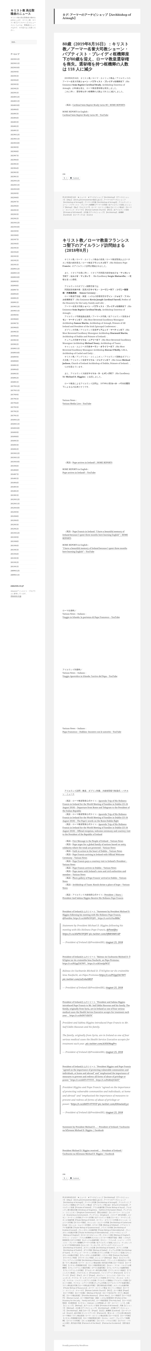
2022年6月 (15, 206)
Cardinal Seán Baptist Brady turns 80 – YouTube (85, 115)
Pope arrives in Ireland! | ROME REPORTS (92, 462)
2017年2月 (15, 411)
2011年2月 (15, 562)
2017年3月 (15, 407)
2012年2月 (15, 529)
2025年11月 (15, 63)
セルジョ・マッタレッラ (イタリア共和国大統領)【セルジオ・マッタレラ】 (97, 1243)
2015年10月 (15, 462)
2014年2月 (15, 491)
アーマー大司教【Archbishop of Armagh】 (101, 202)
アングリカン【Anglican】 (99, 1215)
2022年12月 (15, 181)
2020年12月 (15, 269)
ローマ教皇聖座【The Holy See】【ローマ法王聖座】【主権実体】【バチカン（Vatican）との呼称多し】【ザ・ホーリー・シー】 (97, 1301)
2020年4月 (15, 294)
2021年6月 (15, 243)
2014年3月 (15, 487)
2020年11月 (15, 273)
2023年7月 (15, 155)
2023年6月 (15, 160)
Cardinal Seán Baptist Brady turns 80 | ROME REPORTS (98, 105)
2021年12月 (15, 222)
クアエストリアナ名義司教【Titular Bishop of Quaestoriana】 (96, 1226)
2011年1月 (15, 566)
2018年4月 (15, 369)
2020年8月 (15, 285)
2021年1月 (15, 264)
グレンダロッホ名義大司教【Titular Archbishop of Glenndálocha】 (96, 1231)
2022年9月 (15, 193)
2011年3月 (15, 558)
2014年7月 (15, 474)
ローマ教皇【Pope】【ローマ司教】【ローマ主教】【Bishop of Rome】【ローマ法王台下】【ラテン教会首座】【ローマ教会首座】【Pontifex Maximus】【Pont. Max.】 (96, 1293)
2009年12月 (15, 571)
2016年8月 (15, 436)
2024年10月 (15, 105)
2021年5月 (15, 248)
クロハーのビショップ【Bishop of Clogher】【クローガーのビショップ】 (94, 1233)
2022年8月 (15, 197)
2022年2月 (15, 218)
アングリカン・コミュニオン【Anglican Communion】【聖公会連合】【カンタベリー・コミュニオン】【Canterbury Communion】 (97, 1212)
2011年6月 (15, 545)
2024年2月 (15, 126)
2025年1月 (15, 93)
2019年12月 (15, 306)
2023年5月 (15, 164)
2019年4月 (15, 336)
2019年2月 (15, 344)
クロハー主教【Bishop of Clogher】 (116, 1235)
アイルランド (124, 202)
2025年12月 (15, 59)
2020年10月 (15, 277)
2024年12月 (15, 97)
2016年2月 (15, 449)
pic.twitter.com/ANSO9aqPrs (101, 1043)
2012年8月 (15, 516)
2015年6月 (15, 466)
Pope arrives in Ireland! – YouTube (79, 472)
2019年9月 (15, 315)
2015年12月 (15, 453)
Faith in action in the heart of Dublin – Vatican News (97, 851)
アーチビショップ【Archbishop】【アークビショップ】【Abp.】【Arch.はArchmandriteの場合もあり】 (95, 198)
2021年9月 (15, 231)
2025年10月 (15, 67)
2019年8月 (15, 319)
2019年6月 (15, 327)
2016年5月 (15, 441)
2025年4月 (15, 80)
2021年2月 (15, 260)
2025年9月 (15, 72)
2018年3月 (15, 373)
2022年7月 (15, 202)
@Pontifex (112, 929)
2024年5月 (15, 113)
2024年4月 (15, 118)
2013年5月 (15, 495)
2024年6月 (15, 109)
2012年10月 (15, 508)
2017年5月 (15, 399)
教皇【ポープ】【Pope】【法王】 (92, 1310)
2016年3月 (15, 445)
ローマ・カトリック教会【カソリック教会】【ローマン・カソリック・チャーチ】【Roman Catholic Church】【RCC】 (97, 208)
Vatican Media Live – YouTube (76, 403)
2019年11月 (15, 311)
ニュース (83, 197)
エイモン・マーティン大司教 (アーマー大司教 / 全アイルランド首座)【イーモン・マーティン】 (96, 1216)
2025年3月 (15, 84)
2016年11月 (15, 424)
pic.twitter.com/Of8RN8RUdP (104, 933)
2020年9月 (15, 281)
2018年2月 (15, 378)
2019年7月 (15, 323)
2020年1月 (15, 302)
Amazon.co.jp (16, 596)
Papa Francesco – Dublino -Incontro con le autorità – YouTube (91, 731)
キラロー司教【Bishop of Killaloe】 (105, 1225)
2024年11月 (15, 101)
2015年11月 (15, 457)
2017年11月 (15, 390)
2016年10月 (15, 428)
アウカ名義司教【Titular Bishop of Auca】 (109, 1207)
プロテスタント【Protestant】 (88, 1273)
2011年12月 (15, 533)
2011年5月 (15, 550)
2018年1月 (15, 382)
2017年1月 (15, 415)
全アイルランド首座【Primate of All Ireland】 (101, 1305)
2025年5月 (15, 76)
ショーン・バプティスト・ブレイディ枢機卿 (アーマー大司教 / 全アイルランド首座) (96, 203)
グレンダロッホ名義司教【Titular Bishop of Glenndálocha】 (102, 1230)
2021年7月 (15, 239)
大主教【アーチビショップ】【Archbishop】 (93, 1308)
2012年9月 (15, 512)
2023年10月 (15, 143)
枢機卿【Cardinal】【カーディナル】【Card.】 (93, 213)
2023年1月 (15, 176)
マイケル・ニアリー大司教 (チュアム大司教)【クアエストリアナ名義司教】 (101, 1283)
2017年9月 (15, 394)
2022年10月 (15, 189)
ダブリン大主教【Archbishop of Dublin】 (100, 1247)
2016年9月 (15, 432)
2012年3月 (15, 524)
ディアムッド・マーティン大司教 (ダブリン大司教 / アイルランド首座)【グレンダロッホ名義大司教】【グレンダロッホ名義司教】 (96, 1254)
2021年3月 (15, 256)
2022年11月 (15, 185)
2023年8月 (15, 151)
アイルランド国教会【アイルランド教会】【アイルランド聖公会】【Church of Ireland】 (96, 1203)
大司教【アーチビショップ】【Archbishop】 (100, 212)
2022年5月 (15, 210)
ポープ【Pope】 (89, 1275)
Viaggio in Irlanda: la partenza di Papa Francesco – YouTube (91, 617)
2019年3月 (15, 340)
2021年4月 (15, 252)
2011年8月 (15, 541)
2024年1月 (15, 130)
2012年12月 (15, 499)
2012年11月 (15, 503)
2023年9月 (15, 147)
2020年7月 (15, 290)
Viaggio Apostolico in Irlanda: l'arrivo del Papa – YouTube (89, 676)
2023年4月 (15, 168)
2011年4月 (15, 554)
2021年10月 (15, 227)
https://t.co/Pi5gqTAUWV (112, 974)
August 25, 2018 (114, 942)
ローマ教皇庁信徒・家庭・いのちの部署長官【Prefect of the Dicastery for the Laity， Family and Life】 (94, 1299)
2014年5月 (15, 478)
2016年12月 (15, 420)
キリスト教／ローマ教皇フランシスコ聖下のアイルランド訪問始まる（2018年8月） (95, 245)
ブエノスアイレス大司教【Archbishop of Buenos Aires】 (84, 1260)
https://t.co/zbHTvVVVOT (84, 1103)
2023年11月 (15, 139)
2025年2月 (15, 88)
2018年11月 (15, 348)
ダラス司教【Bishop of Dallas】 (96, 1250)
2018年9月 (15, 357)
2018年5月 (15, 365)
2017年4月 (15, 403)
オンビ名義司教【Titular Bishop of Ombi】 (79, 1220)
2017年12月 (15, 386)
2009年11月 (15, 575)
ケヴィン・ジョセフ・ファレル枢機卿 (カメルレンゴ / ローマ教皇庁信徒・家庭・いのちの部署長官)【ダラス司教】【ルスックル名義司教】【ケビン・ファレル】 (96, 1238)
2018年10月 (15, 352)
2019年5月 (15, 332)
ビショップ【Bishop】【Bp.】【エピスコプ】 (112, 1258)
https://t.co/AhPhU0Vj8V (75, 933)
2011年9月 (15, 537)
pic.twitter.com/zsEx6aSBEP (77, 979)
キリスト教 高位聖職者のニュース (22, 12)
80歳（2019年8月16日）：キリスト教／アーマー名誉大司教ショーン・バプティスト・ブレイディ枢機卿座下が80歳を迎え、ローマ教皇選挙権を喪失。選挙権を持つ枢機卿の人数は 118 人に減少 (95, 56)
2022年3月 (15, 214)
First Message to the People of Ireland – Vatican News (97, 841)
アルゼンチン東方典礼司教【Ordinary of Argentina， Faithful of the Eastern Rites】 (96, 1208)
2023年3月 (15, 172)
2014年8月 (15, 470)
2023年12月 (15, 134)
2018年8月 (15, 361)
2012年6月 (15, 520)
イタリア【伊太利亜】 (118, 1215)
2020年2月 (15, 298)
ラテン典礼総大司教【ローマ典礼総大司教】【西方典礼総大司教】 (87, 1285)
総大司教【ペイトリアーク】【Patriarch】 (90, 1313)
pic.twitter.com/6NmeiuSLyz (113, 1103)
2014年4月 (15, 482)
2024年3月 (15, 122)
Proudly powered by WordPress (75, 1345)
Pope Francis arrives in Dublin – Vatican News (94, 867)
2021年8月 (15, 235)
